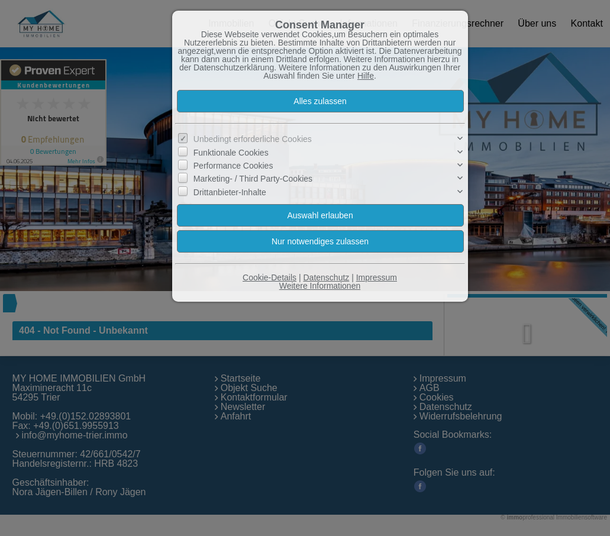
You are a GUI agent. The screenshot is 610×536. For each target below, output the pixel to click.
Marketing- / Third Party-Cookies (252, 178)
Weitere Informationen (319, 285)
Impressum (376, 277)
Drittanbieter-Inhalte (229, 192)
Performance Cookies (233, 165)
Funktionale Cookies (231, 152)
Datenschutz (326, 277)
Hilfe (365, 75)
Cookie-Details (269, 277)
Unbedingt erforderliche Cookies (252, 139)
